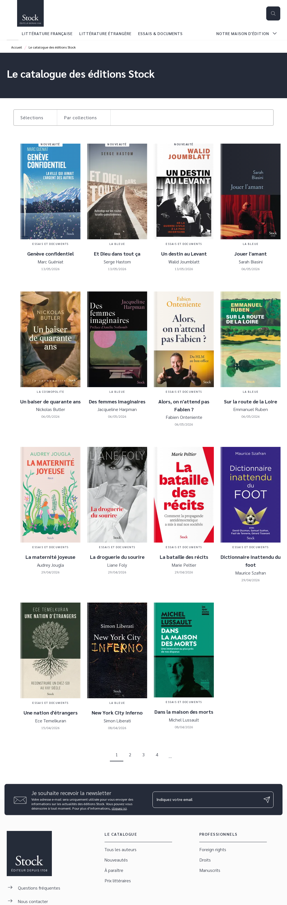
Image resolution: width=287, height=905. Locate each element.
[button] (35, 117)
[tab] (12, 33)
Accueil (16, 47)
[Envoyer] (267, 799)
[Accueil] (30, 13)
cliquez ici (119, 808)
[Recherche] (273, 13)
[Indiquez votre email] (206, 799)
